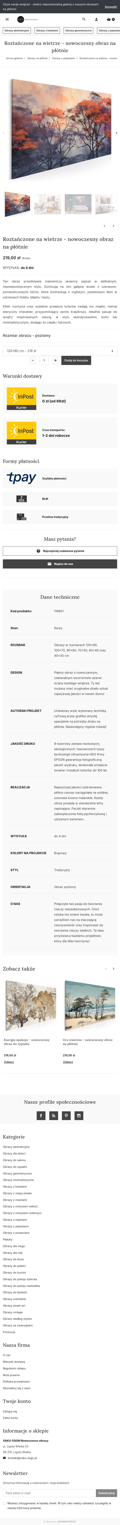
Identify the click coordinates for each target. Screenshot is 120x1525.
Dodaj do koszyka (76, 360)
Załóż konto (10, 1417)
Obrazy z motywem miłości (20, 1206)
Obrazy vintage (13, 1312)
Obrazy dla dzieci (14, 1153)
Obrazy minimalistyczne (18, 1180)
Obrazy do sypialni (15, 1166)
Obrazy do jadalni (14, 1265)
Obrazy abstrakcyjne (17, 30)
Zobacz (9, 1062)
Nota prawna (11, 1375)
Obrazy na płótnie (37, 58)
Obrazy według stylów (17, 1318)
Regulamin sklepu (14, 1368)
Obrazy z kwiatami (47, 30)
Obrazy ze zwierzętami (18, 1325)
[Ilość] (44, 360)
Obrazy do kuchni (14, 1272)
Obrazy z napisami (15, 1219)
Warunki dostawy (14, 1361)
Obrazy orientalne (14, 1299)
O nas (6, 1355)
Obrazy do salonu (14, 1160)
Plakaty (7, 1239)
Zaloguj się (10, 1411)
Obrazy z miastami (15, 1199)
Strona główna (14, 58)
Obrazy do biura (13, 1259)
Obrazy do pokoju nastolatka (21, 1285)
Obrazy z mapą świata (17, 1193)
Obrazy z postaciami (16, 1232)
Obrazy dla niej (12, 1252)
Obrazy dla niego (14, 1246)
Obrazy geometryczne (78, 30)
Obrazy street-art (14, 1305)
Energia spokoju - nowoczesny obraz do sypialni (27, 1042)
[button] (111, 19)
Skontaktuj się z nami (16, 1388)
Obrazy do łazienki (15, 1292)
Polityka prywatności (16, 1381)
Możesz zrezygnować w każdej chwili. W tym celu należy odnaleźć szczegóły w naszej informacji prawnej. (59, 1506)
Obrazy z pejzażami (63, 58)
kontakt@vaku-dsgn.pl (20, 1458)
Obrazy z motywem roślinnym (22, 1213)
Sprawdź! (111, 6)
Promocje (9, 1332)
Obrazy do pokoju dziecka (20, 1279)
